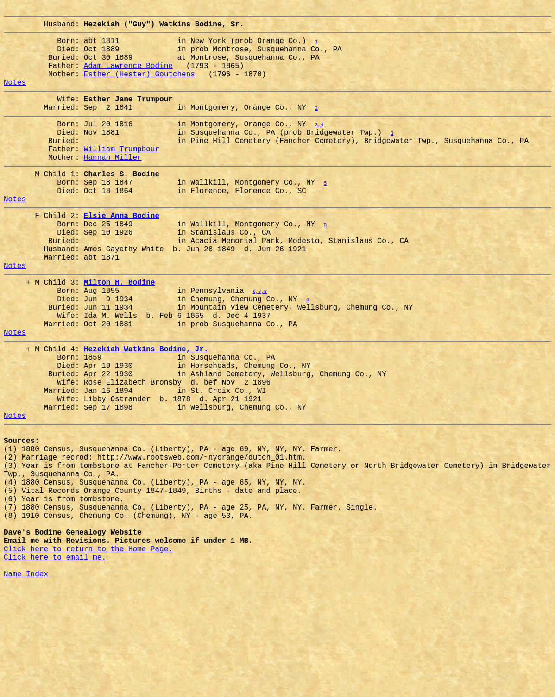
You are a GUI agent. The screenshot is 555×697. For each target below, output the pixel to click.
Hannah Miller (113, 185)
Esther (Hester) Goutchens (139, 86)
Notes (15, 97)
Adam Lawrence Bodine (128, 76)
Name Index (26, 684)
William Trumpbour (121, 174)
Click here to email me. (55, 664)
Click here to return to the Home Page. (88, 654)
